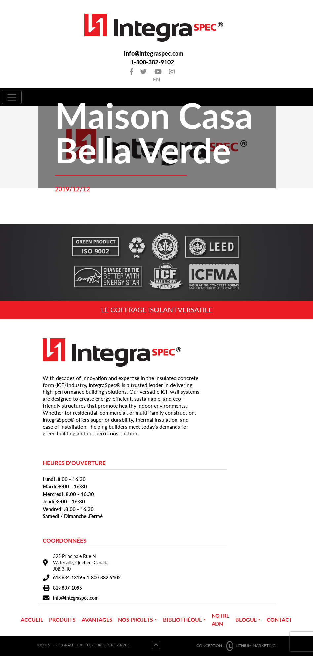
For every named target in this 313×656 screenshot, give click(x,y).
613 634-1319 (67, 577)
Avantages (97, 619)
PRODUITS (62, 619)
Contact (279, 619)
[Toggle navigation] (12, 97)
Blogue (246, 619)
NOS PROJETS (135, 619)
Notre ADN (220, 619)
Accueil (32, 619)
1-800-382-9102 (152, 62)
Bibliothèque (182, 619)
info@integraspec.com (153, 53)
